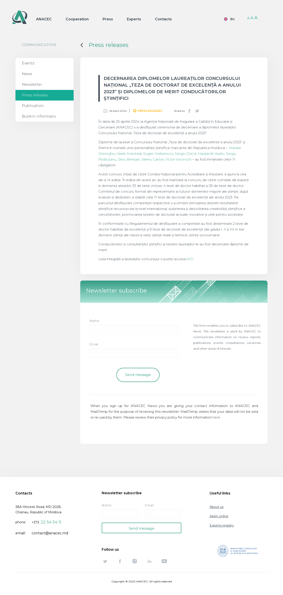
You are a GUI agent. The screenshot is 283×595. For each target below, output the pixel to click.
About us (217, 507)
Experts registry (222, 525)
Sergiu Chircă (185, 153)
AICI (190, 259)
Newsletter (32, 84)
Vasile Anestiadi (129, 153)
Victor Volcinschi (178, 159)
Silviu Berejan (129, 159)
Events (28, 63)
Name (94, 321)
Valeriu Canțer (152, 159)
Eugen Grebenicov (158, 153)
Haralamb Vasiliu (211, 153)
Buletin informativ (39, 116)
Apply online (219, 516)
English (228, 19)
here (216, 417)
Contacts (163, 19)
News (27, 74)
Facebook (189, 111)
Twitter (197, 111)
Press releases (35, 95)
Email (94, 344)
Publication (33, 106)
